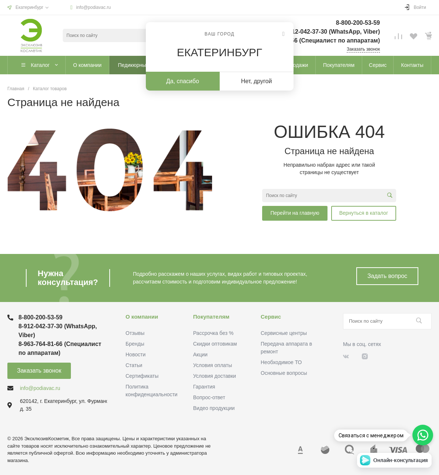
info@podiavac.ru (93, 7)
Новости (135, 354)
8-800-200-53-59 (358, 23)
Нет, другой (256, 81)
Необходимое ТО (281, 362)
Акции (200, 354)
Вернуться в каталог (363, 213)
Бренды (135, 344)
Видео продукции (214, 408)
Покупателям (211, 316)
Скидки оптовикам (215, 344)
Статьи (134, 365)
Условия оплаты (212, 365)
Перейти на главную (294, 213)
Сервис (271, 316)
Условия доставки (214, 376)
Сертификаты (142, 376)
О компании (142, 316)
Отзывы (135, 333)
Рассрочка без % (213, 333)
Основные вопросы (284, 373)
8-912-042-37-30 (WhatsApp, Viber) (331, 31)
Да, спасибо (182, 81)
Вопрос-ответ (209, 397)
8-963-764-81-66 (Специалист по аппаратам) (317, 40)
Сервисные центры (284, 333)
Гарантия (204, 387)
